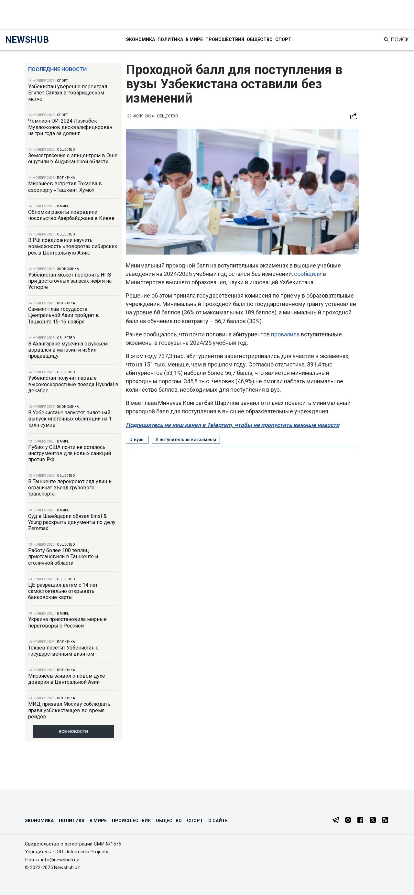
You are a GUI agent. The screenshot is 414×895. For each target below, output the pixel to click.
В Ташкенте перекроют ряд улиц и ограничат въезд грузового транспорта (70, 487)
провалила (286, 334)
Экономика (140, 39)
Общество (260, 39)
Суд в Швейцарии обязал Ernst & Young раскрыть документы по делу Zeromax (71, 522)
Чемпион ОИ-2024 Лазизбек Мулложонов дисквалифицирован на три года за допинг (70, 127)
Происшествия (224, 39)
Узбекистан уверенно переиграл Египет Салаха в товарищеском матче (67, 92)
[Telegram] (336, 820)
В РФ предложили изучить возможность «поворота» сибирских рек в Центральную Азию (72, 246)
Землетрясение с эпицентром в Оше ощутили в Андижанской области (72, 158)
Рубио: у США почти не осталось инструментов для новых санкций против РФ (69, 453)
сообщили (308, 273)
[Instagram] (348, 820)
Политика (170, 39)
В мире (194, 39)
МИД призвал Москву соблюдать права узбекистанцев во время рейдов (69, 710)
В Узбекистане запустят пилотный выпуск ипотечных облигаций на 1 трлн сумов (70, 418)
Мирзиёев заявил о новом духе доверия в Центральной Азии (66, 679)
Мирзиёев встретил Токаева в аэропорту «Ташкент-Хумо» (65, 186)
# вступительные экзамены (185, 439)
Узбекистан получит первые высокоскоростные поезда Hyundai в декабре (73, 384)
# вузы (137, 439)
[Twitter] (373, 820)
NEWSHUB (27, 39)
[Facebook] (360, 820)
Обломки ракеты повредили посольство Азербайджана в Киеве (71, 215)
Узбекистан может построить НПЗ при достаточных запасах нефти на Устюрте (70, 281)
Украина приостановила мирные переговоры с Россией (67, 622)
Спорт (283, 39)
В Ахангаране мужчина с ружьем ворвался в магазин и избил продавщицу (68, 350)
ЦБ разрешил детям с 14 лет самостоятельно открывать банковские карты (63, 591)
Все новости (73, 731)
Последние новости (57, 69)
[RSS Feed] (385, 820)
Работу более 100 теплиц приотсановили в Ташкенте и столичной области (63, 556)
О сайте (218, 820)
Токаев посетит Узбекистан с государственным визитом (63, 651)
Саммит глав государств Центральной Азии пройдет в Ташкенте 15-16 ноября (63, 315)
